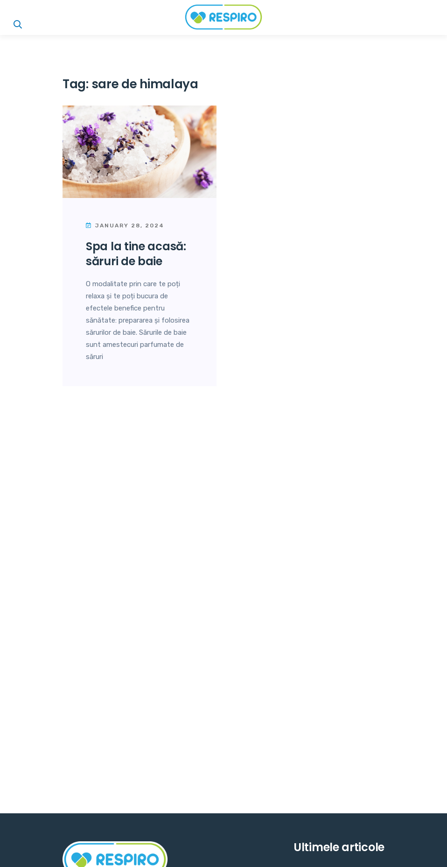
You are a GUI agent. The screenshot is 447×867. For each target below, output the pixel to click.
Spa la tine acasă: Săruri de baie (136, 253)
